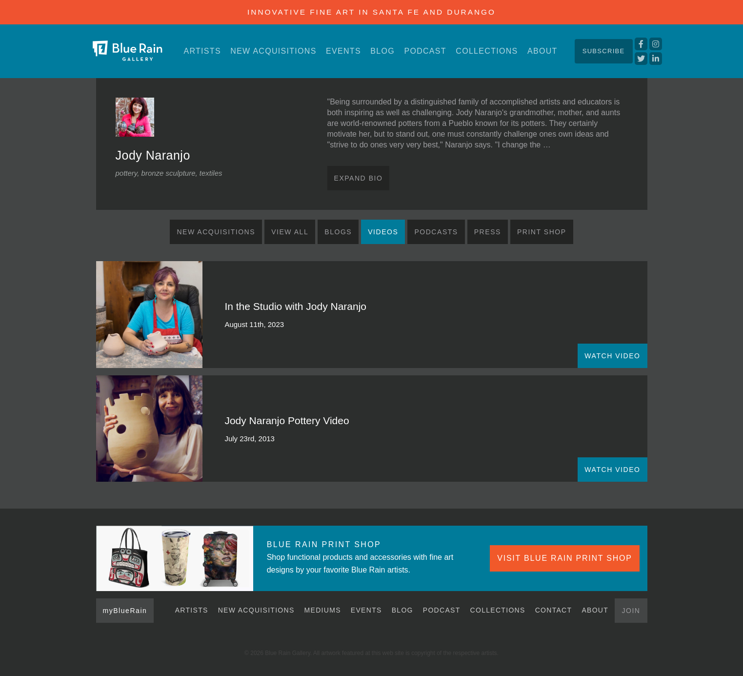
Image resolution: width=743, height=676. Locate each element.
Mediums (322, 610)
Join (631, 611)
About (542, 51)
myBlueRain (125, 611)
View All (289, 232)
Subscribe (603, 51)
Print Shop (541, 232)
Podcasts (436, 232)
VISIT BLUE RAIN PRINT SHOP (564, 558)
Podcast (425, 51)
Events (343, 51)
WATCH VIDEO (612, 356)
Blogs (338, 232)
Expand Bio (358, 178)
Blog (382, 51)
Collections (487, 51)
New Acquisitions (273, 51)
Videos (383, 232)
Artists (202, 51)
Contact (553, 610)
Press (487, 232)
